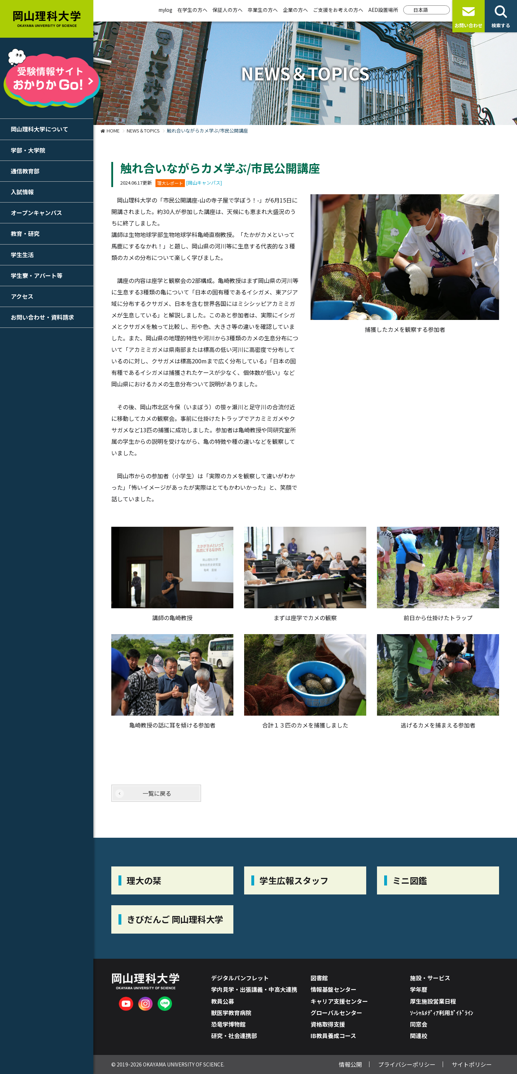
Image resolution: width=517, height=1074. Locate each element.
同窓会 (418, 1024)
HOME (113, 130)
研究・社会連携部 (234, 1035)
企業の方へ (295, 9)
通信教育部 (25, 171)
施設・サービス (430, 977)
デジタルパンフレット (240, 977)
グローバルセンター (336, 1012)
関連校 (418, 1035)
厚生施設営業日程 (433, 1001)
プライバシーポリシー (407, 1064)
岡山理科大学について (39, 129)
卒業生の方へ (263, 9)
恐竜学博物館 (228, 1024)
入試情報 (22, 191)
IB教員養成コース (333, 1035)
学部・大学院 (28, 150)
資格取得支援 (328, 1024)
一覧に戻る (157, 793)
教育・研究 (25, 233)
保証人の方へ (228, 9)
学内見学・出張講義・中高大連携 (254, 989)
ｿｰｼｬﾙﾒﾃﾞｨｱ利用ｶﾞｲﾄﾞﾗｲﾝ (441, 1012)
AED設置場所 (383, 9)
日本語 (420, 9)
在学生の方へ (192, 9)
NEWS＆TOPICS (143, 130)
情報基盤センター (334, 989)
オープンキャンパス (36, 212)
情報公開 (350, 1064)
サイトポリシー (472, 1064)
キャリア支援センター (339, 1001)
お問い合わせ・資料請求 (42, 317)
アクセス (22, 296)
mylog (165, 9)
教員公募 (222, 1001)
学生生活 (22, 254)
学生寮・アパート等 (36, 275)
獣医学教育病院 (231, 1012)
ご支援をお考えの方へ (338, 9)
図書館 (319, 977)
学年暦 (418, 989)
